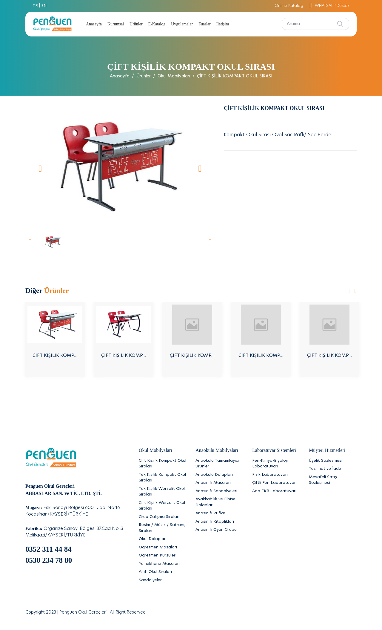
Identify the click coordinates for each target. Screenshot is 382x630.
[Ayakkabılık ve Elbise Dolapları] (219, 502)
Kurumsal (115, 24)
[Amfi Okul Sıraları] (163, 572)
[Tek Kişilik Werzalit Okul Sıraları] (163, 492)
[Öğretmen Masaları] (163, 548)
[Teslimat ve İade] (333, 469)
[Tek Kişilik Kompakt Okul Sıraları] (163, 478)
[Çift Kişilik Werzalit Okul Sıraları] (163, 506)
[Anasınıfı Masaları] (219, 483)
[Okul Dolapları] (163, 539)
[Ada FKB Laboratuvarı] (276, 491)
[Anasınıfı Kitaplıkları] (219, 522)
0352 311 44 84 (48, 549)
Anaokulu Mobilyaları (216, 450)
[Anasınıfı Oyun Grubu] (219, 530)
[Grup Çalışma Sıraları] (163, 517)
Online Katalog (289, 6)
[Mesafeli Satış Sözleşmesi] (333, 480)
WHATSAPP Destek (329, 6)
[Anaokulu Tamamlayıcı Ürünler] (219, 464)
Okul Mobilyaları (174, 76)
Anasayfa (94, 24)
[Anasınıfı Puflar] (219, 513)
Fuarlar (204, 24)
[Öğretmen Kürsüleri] (163, 556)
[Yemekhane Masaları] (163, 564)
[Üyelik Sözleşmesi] (333, 461)
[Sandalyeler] (163, 580)
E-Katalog (157, 24)
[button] (40, 168)
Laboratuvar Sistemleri (274, 450)
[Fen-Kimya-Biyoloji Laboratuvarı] (276, 464)
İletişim (222, 24)
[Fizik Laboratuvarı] (276, 475)
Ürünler (136, 24)
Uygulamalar (182, 24)
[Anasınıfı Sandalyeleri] (219, 491)
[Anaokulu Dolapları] (219, 475)
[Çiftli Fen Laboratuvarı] (276, 483)
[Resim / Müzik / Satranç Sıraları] (163, 528)
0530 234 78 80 (48, 560)
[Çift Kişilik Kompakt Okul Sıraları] (163, 464)
